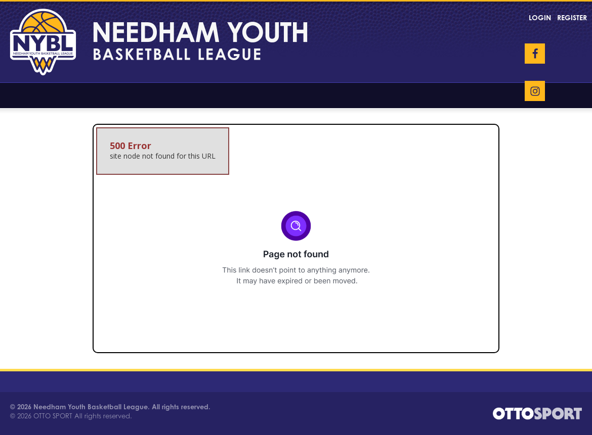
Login (540, 17)
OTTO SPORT (52, 416)
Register (572, 17)
